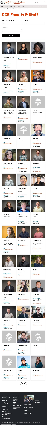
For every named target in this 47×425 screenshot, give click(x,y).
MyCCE (23, 6)
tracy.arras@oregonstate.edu (22, 89)
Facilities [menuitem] (32, 6)
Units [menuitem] (44, 6)
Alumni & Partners (17, 6)
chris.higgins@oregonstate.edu (8, 375)
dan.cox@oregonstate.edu (22, 219)
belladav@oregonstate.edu (37, 143)
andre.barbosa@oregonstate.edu (23, 118)
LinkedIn (15, 400)
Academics (6, 6)
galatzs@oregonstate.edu (36, 274)
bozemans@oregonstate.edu (37, 171)
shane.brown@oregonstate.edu (8, 193)
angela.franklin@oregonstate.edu (8, 277)
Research (10, 6)
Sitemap (14, 424)
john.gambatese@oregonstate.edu (8, 300)
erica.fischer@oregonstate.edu (8, 249)
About (2, 6)
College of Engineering (17, 1)
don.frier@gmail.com (21, 275)
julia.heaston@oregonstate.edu (37, 325)
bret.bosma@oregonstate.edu (22, 168)
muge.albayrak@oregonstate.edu (23, 59)
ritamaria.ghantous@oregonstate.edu (23, 299)
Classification (27, 20)
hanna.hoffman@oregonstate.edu (38, 375)
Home (2, 8)
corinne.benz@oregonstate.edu (8, 168)
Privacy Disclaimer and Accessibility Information (28, 422)
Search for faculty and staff (8, 20)
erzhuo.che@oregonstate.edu (22, 194)
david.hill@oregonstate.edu (22, 375)
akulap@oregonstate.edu (7, 63)
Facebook (15, 397)
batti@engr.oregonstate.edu (37, 115)
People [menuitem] (36, 6)
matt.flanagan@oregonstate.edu (23, 245)
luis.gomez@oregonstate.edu (37, 303)
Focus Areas (5, 27)
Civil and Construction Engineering (19, 3)
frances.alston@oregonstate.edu (37, 62)
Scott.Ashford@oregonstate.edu (37, 89)
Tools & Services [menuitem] (40, 6)
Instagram (15, 399)
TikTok (14, 402)
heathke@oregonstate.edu (7, 350)
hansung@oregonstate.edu (22, 325)
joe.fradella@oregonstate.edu (37, 248)
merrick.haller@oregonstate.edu (8, 325)
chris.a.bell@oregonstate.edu (7, 143)
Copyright (3, 422)
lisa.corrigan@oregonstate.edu (8, 219)
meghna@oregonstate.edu (7, 117)
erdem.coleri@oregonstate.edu (37, 193)
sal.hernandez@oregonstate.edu (23, 350)
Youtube (15, 403)
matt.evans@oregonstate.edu (37, 219)
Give (26, 416)
